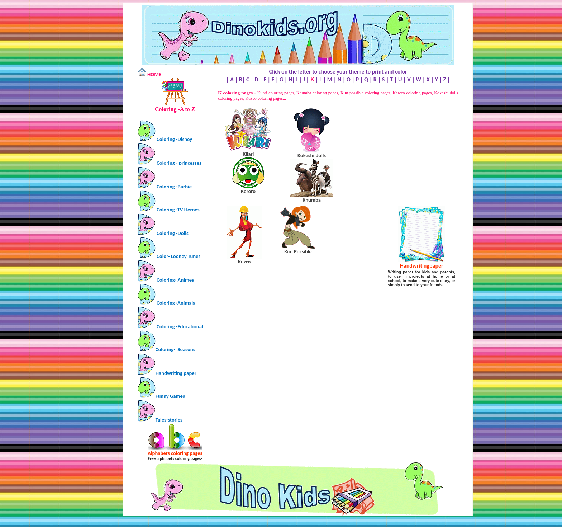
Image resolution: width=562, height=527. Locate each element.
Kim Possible (297, 251)
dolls (311, 155)
